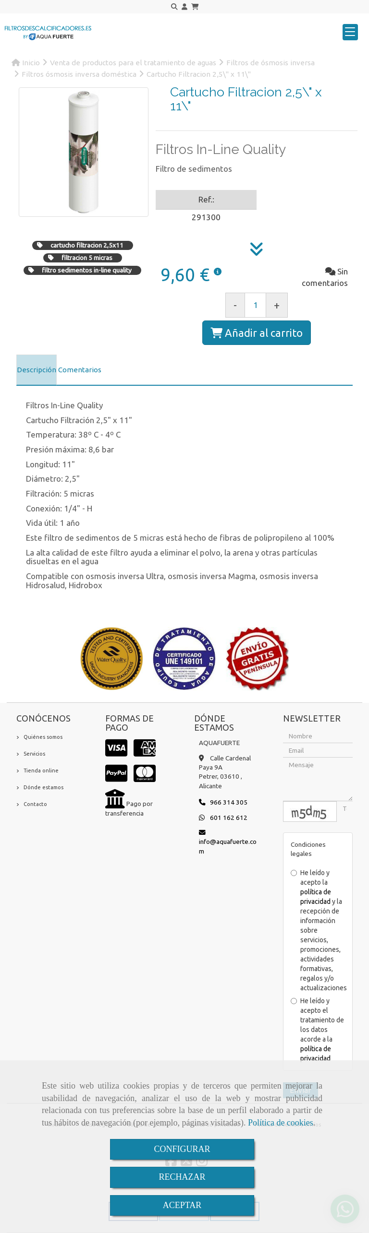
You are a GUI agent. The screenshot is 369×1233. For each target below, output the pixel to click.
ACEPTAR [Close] (182, 1205)
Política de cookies (280, 1122)
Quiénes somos (43, 737)
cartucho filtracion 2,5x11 (86, 245)
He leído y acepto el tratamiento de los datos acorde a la (317, 1029)
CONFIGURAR (182, 1149)
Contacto (35, 804)
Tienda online (41, 770)
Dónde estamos (43, 787)
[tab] (36, 370)
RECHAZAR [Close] (182, 1177)
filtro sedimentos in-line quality (87, 270)
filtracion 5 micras (87, 257)
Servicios (34, 754)
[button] (184, 6)
